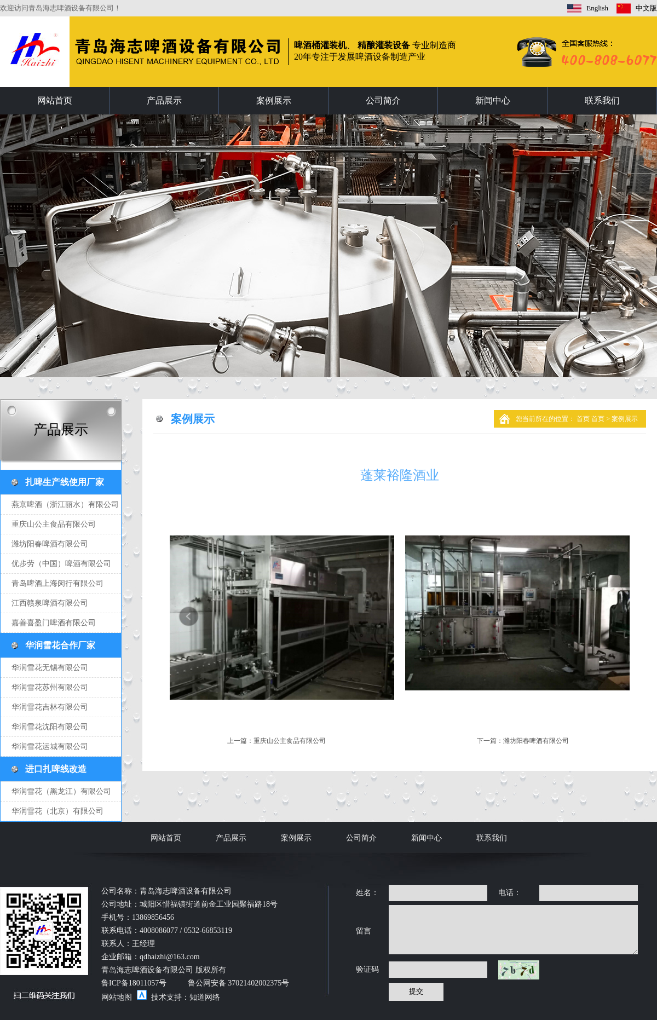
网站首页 (54, 100)
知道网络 (204, 997)
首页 (584, 419)
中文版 (646, 8)
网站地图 (116, 997)
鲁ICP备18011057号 (133, 983)
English (597, 8)
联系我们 (602, 100)
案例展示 (273, 100)
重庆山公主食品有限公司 (289, 741)
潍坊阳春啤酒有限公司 (536, 741)
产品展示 (164, 100)
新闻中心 (492, 100)
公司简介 (383, 100)
